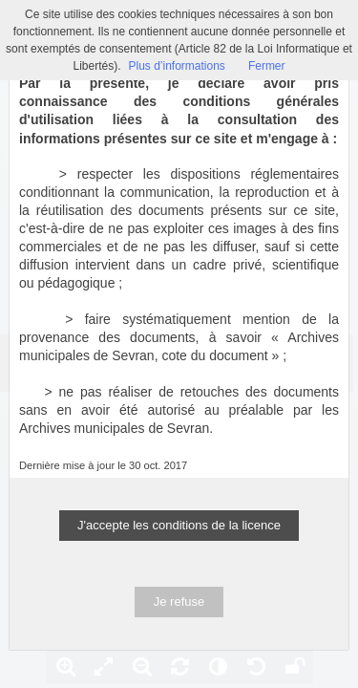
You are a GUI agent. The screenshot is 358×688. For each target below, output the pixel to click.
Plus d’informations (176, 66)
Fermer (266, 66)
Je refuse (179, 601)
